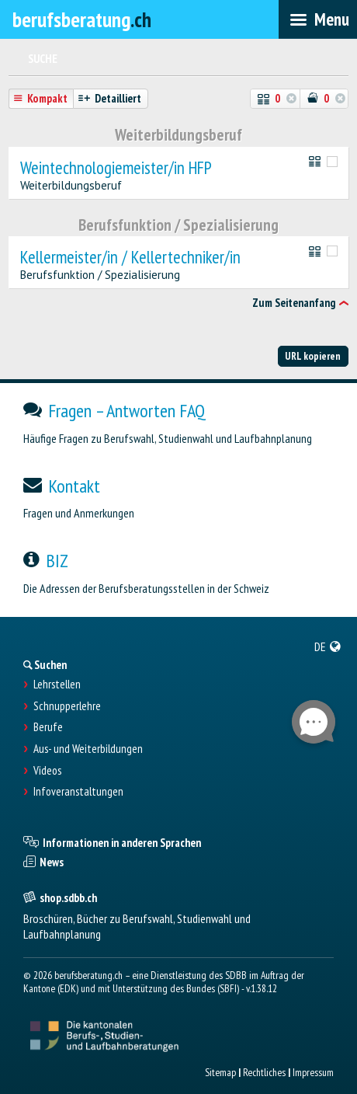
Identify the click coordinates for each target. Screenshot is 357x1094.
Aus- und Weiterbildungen (88, 749)
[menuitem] (328, 646)
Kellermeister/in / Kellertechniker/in (130, 257)
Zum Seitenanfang (293, 302)
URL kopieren (313, 356)
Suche (42, 58)
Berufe (48, 727)
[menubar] (318, 19)
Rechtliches (264, 1072)
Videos (47, 771)
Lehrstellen (57, 685)
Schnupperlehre (67, 706)
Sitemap (220, 1072)
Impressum (313, 1072)
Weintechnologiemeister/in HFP (116, 168)
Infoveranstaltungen (78, 792)
